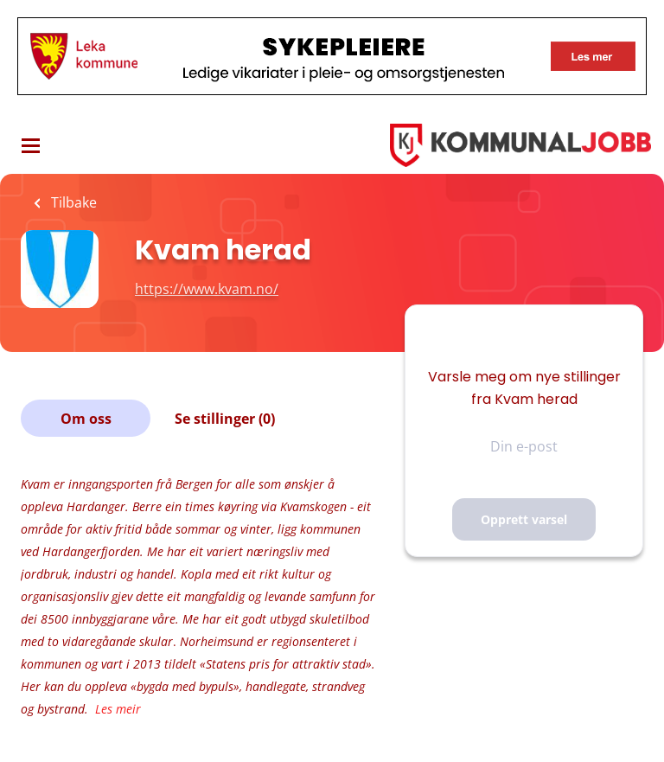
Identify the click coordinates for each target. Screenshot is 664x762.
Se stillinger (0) (225, 418)
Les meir (118, 709)
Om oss (86, 418)
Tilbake (72, 202)
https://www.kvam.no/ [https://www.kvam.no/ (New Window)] (206, 288)
